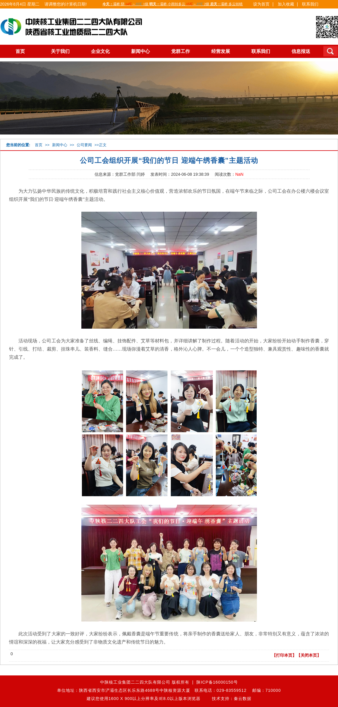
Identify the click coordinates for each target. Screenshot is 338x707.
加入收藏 (286, 4)
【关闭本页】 (308, 655)
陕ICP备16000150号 (217, 682)
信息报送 (300, 51)
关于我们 (60, 51)
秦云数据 (242, 698)
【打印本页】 (284, 655)
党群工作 (180, 51)
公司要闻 (84, 145)
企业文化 (100, 51)
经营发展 (220, 51)
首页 (20, 51)
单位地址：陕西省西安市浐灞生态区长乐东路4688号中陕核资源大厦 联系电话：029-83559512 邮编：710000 (169, 690)
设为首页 (261, 4)
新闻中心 (140, 51)
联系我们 (310, 4)
